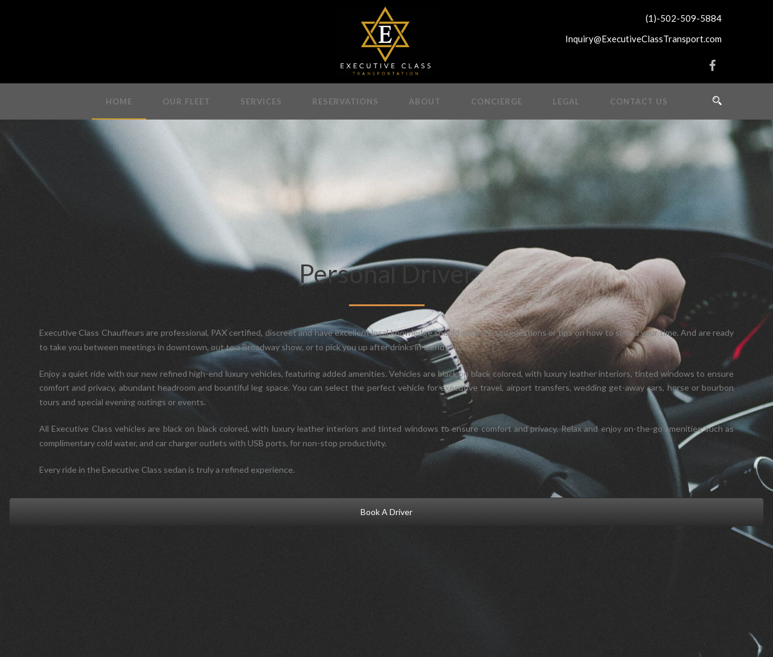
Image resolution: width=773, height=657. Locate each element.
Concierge (496, 101)
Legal (566, 101)
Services (261, 101)
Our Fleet (186, 101)
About (425, 101)
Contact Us (639, 101)
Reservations (345, 101)
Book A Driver (386, 512)
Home (119, 101)
